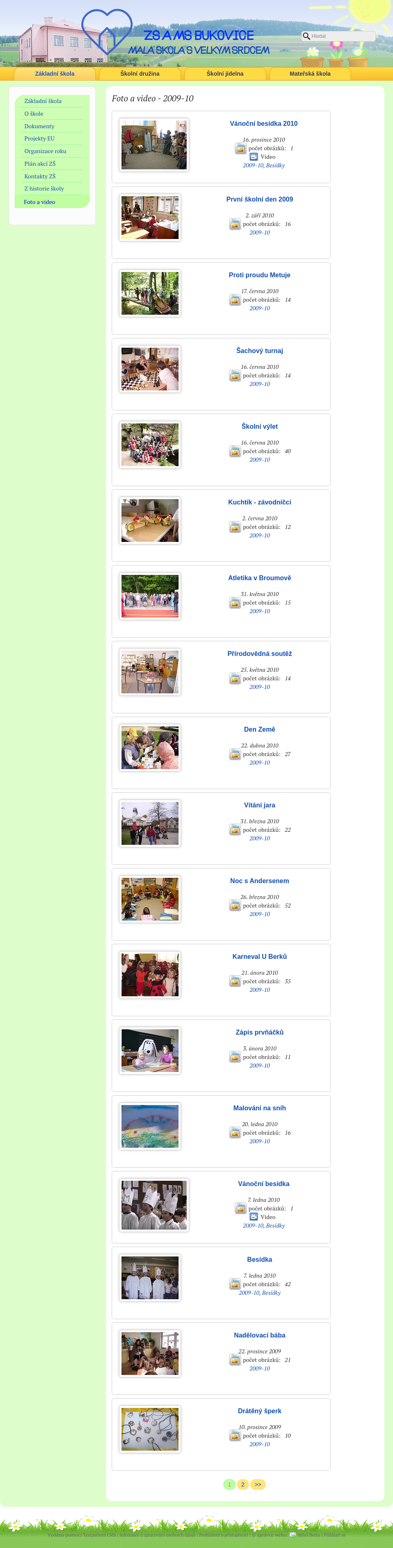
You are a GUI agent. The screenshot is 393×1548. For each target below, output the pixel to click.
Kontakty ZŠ (39, 176)
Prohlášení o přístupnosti (223, 1535)
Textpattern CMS (99, 1535)
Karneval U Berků (259, 956)
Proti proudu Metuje (259, 275)
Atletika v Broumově (259, 577)
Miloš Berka (309, 1535)
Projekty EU (39, 138)
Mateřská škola (310, 73)
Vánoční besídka (263, 1183)
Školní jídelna (225, 73)
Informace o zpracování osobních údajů (157, 1535)
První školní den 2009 (259, 199)
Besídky (275, 165)
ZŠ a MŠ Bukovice (199, 35)
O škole (33, 113)
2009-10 (253, 165)
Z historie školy (44, 188)
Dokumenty (39, 126)
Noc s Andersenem (259, 880)
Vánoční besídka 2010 (264, 123)
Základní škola (54, 73)
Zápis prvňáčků (259, 1032)
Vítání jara (259, 805)
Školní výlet (260, 426)
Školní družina (140, 73)
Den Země (259, 729)
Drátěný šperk (260, 1411)
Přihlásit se (335, 1535)
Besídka (259, 1259)
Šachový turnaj (259, 350)
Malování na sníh (260, 1108)
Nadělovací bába (259, 1335)
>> (258, 1484)
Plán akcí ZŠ (40, 163)
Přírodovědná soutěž (259, 653)
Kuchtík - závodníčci (259, 502)
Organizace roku (45, 151)
